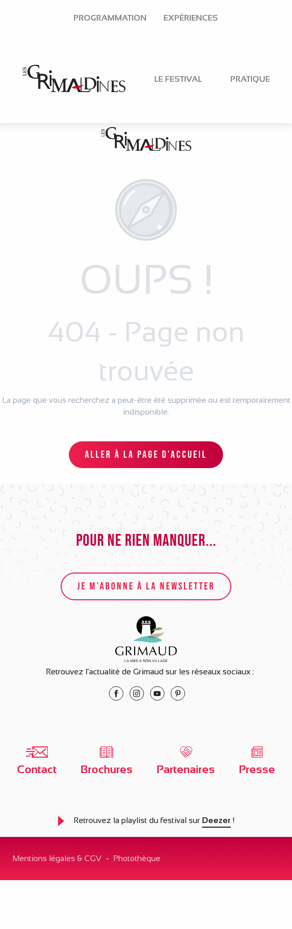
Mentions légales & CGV (57, 858)
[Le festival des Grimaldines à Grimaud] (146, 141)
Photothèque (136, 858)
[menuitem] (110, 18)
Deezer (216, 820)
